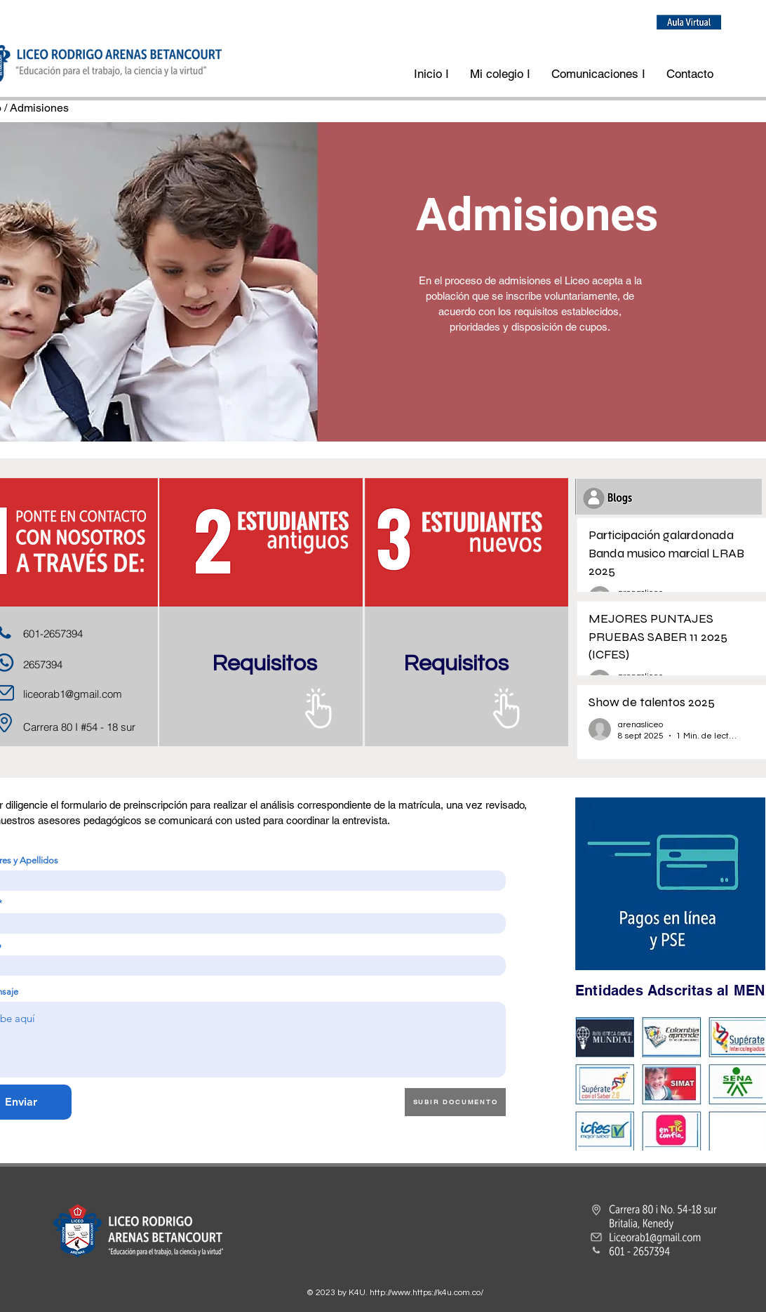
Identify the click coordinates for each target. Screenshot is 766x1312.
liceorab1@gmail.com (72, 694)
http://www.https (400, 1292)
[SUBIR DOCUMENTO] (455, 1102)
